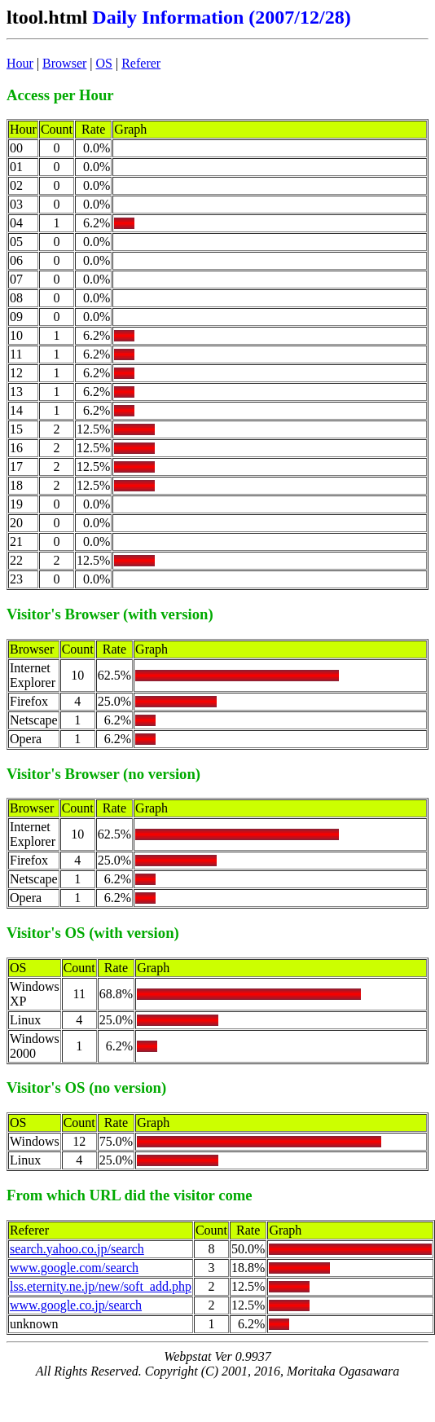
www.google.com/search (74, 1268)
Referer (140, 63)
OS (104, 63)
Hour (20, 63)
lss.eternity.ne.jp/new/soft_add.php (100, 1286)
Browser (64, 63)
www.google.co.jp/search (76, 1305)
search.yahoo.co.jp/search (77, 1249)
